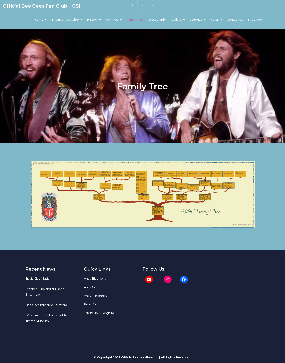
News (214, 19)
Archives (112, 19)
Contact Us (235, 19)
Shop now (255, 19)
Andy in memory (95, 296)
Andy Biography (95, 278)
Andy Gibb (91, 287)
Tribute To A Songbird (99, 313)
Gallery (176, 19)
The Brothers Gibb (65, 19)
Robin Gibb (91, 304)
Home (38, 19)
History (92, 19)
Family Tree (135, 19)
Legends (196, 19)
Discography (157, 19)
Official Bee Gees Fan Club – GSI (41, 6)
